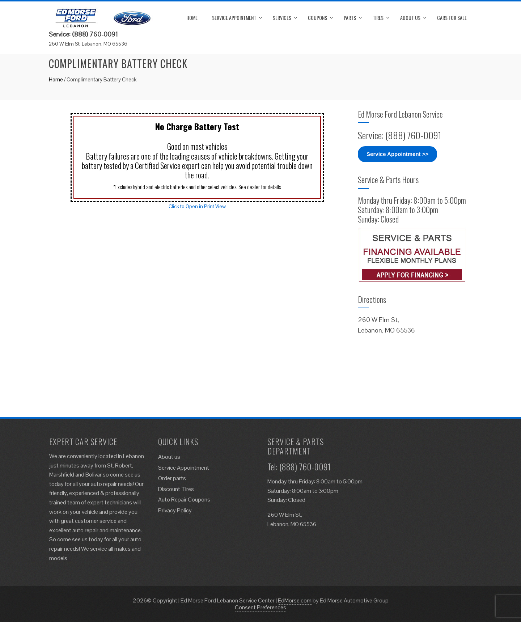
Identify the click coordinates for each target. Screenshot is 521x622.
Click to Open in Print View (197, 206)
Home (192, 17)
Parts (350, 17)
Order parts (172, 478)
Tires (378, 17)
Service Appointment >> (397, 154)
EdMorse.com (295, 600)
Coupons (317, 17)
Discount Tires (176, 489)
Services (282, 17)
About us (410, 17)
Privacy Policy (175, 510)
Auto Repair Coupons (184, 499)
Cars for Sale (452, 17)
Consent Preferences (260, 607)
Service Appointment (234, 17)
